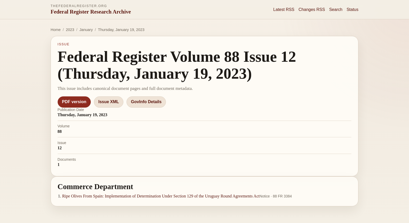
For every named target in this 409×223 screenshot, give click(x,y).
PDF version (74, 102)
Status (352, 9)
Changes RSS (312, 9)
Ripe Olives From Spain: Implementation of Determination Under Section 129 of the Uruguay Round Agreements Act (161, 196)
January (86, 30)
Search (335, 9)
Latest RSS (283, 9)
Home (56, 30)
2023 (70, 30)
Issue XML (108, 102)
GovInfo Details (146, 102)
